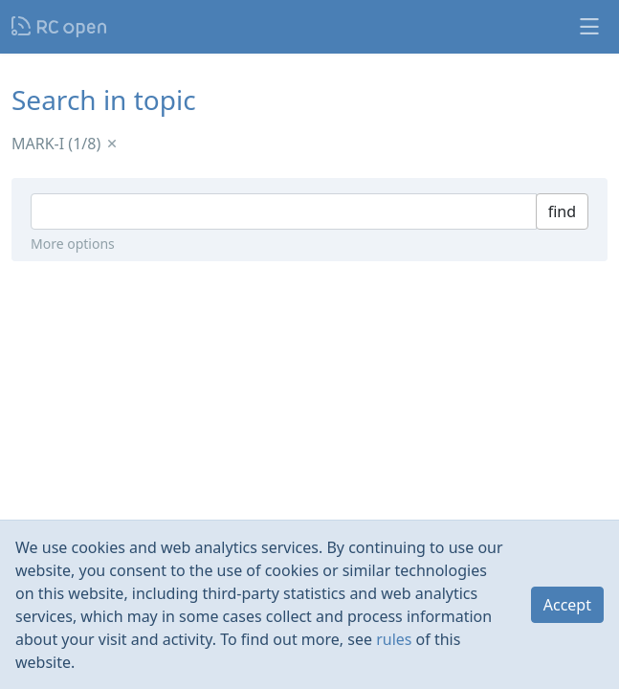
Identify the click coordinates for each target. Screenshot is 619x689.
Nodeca (59, 27)
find (562, 211)
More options (73, 243)
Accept (567, 604)
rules (393, 639)
